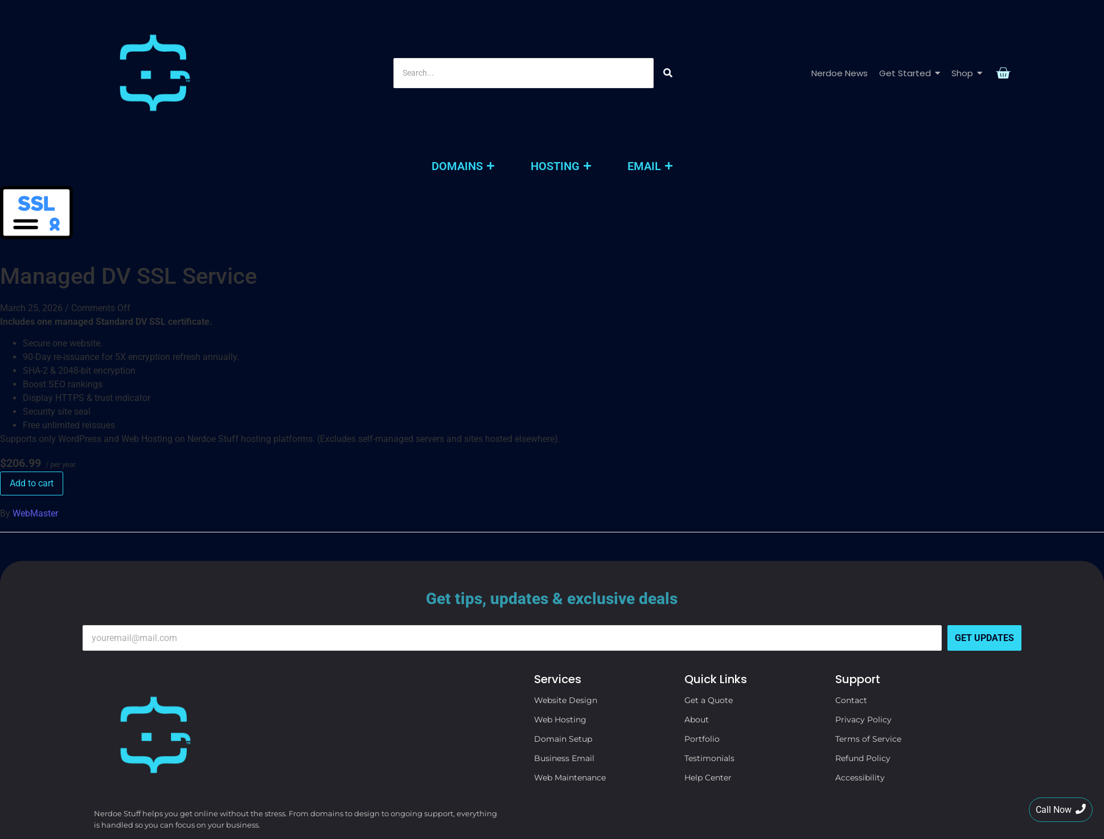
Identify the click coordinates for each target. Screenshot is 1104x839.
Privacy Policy (863, 626)
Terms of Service (868, 645)
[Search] (523, 26)
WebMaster (35, 420)
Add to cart (32, 390)
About (696, 626)
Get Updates (984, 544)
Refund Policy (862, 665)
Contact (851, 607)
